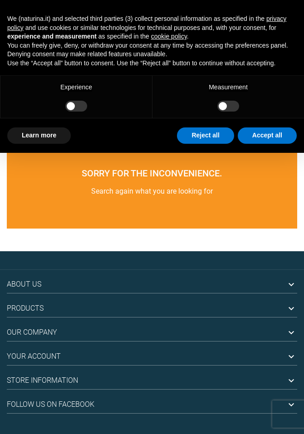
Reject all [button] (205, 135)
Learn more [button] (39, 135)
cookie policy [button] (169, 36)
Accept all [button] (267, 135)
